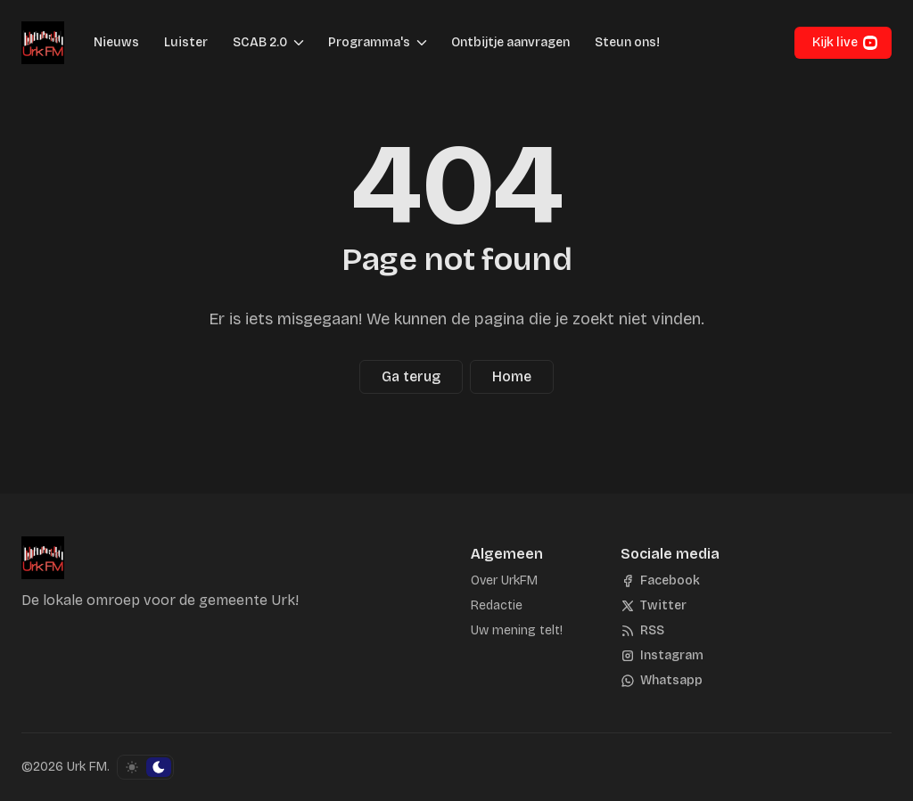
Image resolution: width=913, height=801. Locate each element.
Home (511, 376)
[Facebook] (660, 581)
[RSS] (642, 631)
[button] (254, 43)
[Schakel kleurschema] (145, 767)
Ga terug (411, 376)
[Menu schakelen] (299, 43)
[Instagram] (662, 656)
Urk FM (87, 766)
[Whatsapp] (662, 681)
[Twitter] (654, 606)
